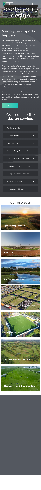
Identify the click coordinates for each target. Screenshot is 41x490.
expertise (15, 475)
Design (25, 475)
